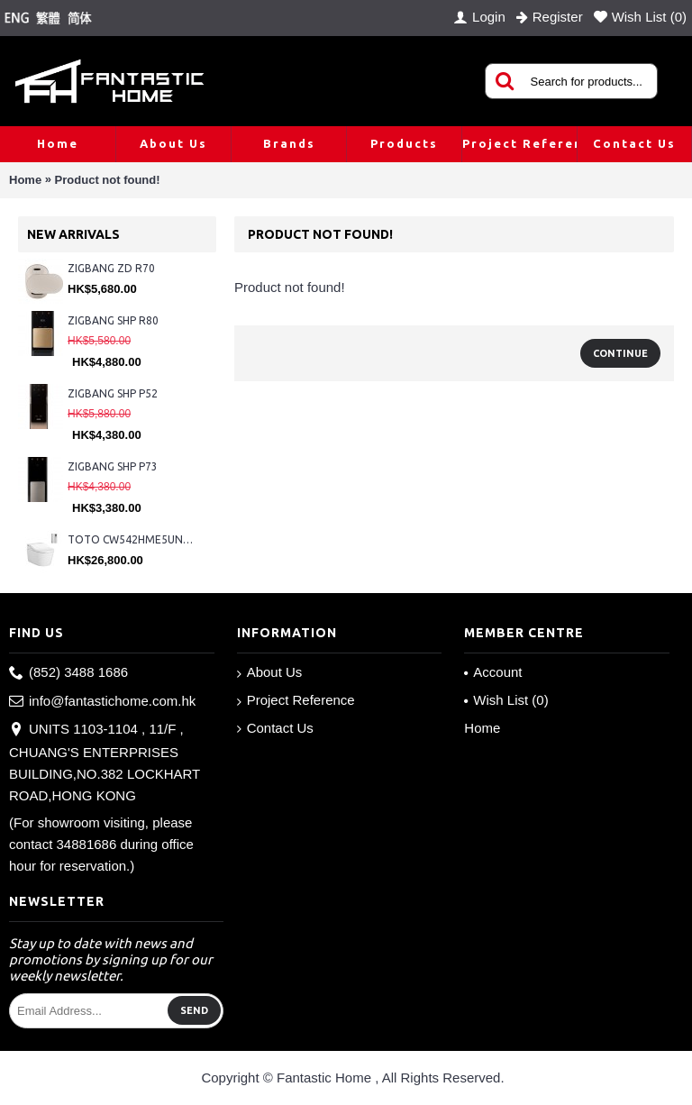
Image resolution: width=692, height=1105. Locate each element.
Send (194, 1010)
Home (25, 180)
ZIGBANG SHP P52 (113, 393)
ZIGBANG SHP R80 (113, 320)
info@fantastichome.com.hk (102, 701)
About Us (270, 672)
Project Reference (296, 700)
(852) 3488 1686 (68, 672)
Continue (620, 353)
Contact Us (275, 728)
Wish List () (506, 700)
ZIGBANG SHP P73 (113, 466)
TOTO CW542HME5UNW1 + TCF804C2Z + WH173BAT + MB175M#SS (133, 539)
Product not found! (107, 180)
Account (493, 672)
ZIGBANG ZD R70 (111, 268)
